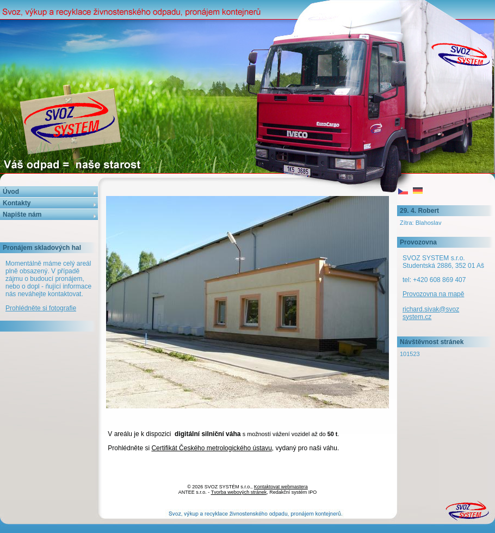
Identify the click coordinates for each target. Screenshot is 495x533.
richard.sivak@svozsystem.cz (431, 313)
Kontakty (16, 203)
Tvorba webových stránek (239, 492)
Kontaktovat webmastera (281, 486)
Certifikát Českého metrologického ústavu (211, 448)
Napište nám (22, 214)
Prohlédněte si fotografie (40, 308)
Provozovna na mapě (433, 294)
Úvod (11, 191)
